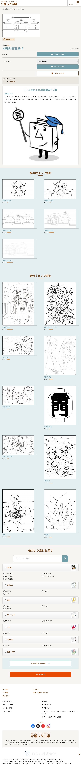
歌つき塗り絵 (47, 574)
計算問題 (7, 609)
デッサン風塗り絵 (48, 576)
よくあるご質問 (7, 708)
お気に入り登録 (59, 73)
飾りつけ (7, 591)
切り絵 (45, 633)
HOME (4, 9)
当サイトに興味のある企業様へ (52, 717)
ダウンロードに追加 (58, 54)
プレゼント (6, 696)
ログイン (71, 4)
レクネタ (36, 689)
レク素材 (5, 689)
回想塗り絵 (7, 576)
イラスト (45, 591)
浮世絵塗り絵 (8, 579)
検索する (42, 674)
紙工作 (6, 633)
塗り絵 (6, 646)
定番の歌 (7, 621)
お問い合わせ (6, 711)
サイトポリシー (47, 708)
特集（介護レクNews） (41, 693)
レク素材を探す (11, 9)
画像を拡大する (10, 39)
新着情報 (45, 701)
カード (6, 594)
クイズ (6, 606)
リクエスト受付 (7, 704)
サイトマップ (46, 704)
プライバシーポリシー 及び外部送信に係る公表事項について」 (44, 764)
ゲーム (45, 606)
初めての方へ (6, 701)
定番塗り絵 (12, 82)
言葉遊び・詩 (47, 621)
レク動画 (5, 693)
